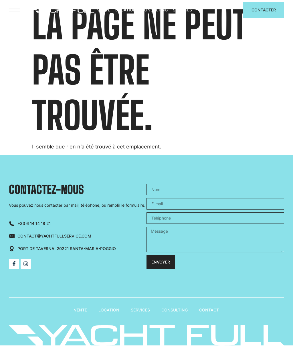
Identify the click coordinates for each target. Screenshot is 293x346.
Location (125, 9)
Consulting (154, 9)
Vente (103, 9)
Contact (209, 310)
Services (182, 9)
